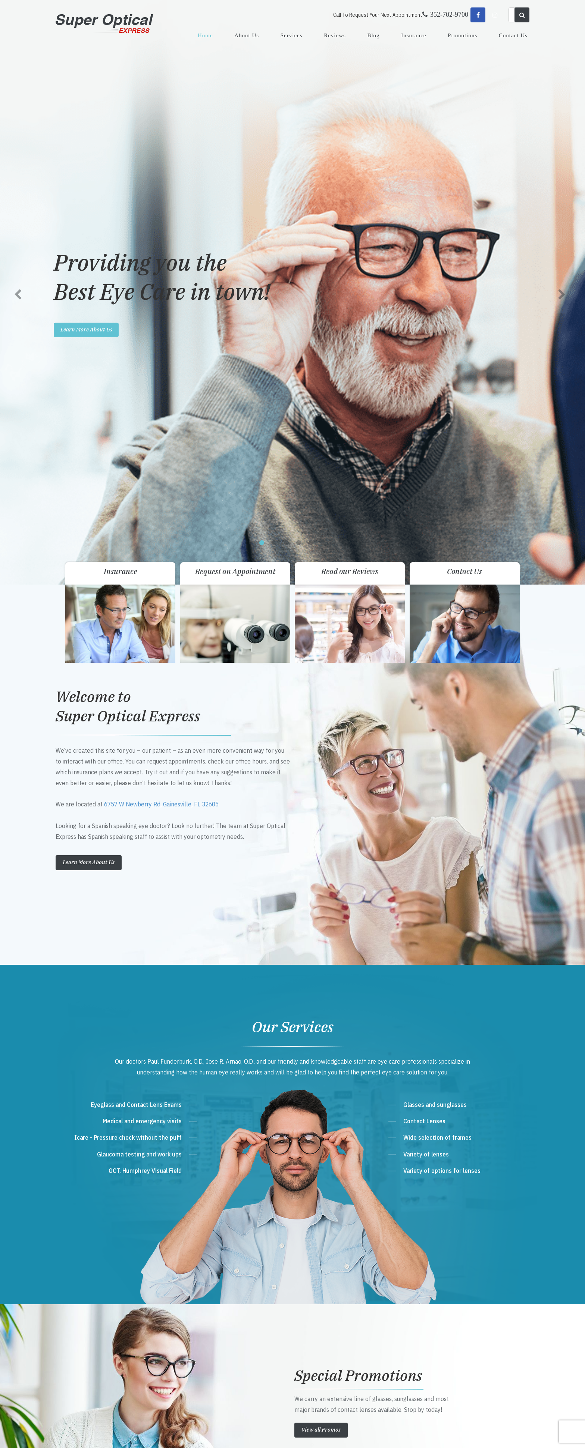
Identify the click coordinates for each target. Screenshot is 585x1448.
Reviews (335, 35)
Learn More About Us (89, 285)
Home (205, 35)
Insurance (413, 35)
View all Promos (321, 852)
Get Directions (218, 1285)
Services (292, 35)
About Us (246, 35)
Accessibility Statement (188, 1434)
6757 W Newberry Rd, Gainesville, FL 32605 (161, 227)
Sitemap (220, 1434)
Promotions (462, 35)
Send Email (209, 1328)
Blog (373, 35)
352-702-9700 (215, 1299)
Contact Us (513, 35)
